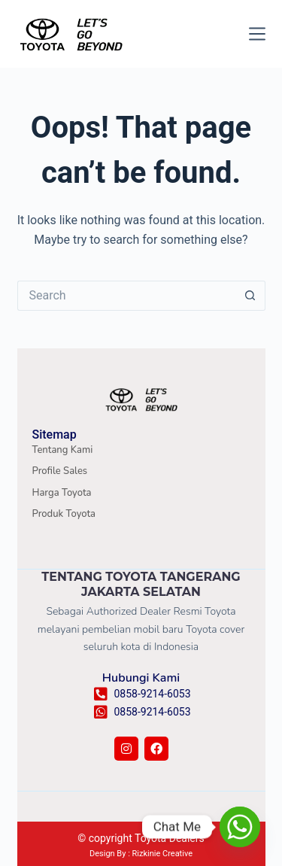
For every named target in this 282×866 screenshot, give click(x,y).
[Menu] (257, 34)
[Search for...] (126, 296)
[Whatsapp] (240, 827)
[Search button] (250, 296)
